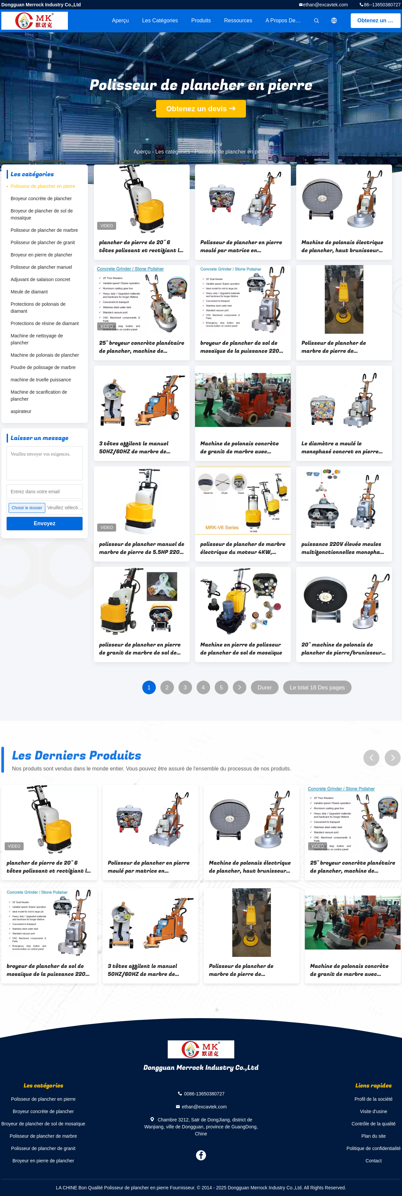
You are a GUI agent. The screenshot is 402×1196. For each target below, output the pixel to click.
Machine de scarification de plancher (39, 395)
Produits (201, 20)
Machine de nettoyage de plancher (37, 339)
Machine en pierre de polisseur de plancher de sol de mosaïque (241, 649)
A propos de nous (287, 20)
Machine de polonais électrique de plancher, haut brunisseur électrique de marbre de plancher (342, 246)
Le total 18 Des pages (317, 687)
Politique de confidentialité (373, 1148)
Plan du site (373, 1136)
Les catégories (160, 20)
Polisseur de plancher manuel (41, 267)
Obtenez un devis (379, 20)
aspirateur (21, 411)
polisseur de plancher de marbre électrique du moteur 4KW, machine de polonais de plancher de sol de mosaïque (243, 548)
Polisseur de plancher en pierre (43, 186)
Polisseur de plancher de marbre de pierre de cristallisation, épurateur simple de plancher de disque (339, 347)
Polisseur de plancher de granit (43, 242)
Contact (374, 1160)
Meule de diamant (29, 291)
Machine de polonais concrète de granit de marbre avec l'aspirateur (239, 448)
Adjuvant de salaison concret (40, 279)
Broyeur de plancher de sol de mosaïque (42, 214)
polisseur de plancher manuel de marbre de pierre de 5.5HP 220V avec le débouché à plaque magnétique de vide (141, 548)
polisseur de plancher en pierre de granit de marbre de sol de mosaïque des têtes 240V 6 (140, 649)
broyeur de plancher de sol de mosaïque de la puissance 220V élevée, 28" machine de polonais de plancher (242, 347)
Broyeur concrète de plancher (41, 198)
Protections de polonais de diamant (38, 307)
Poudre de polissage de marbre (43, 367)
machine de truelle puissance (41, 379)
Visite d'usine (373, 1111)
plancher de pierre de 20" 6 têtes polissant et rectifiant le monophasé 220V (140, 246)
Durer (265, 687)
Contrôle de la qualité (374, 1123)
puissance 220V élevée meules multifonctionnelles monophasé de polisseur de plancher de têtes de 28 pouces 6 (344, 548)
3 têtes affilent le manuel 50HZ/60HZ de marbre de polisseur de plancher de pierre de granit (140, 448)
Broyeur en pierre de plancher (41, 254)
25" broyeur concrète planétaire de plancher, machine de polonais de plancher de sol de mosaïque (141, 347)
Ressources (238, 20)
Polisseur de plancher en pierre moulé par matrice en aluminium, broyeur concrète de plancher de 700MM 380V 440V (242, 246)
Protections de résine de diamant (45, 323)
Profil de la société (373, 1099)
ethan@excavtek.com (325, 4)
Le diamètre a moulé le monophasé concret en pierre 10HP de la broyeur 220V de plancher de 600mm (340, 448)
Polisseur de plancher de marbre (44, 230)
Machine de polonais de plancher (45, 355)
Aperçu (120, 20)
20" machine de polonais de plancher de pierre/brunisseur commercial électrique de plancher (342, 649)
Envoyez (45, 523)
